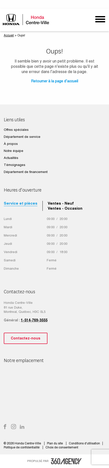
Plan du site (55, 443)
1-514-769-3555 (34, 320)
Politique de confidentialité (22, 447)
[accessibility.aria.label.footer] (66, 461)
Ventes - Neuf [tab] (61, 203)
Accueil (9, 35)
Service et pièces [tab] (20, 203)
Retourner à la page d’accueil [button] (54, 81)
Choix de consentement (61, 447)
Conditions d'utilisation (84, 443)
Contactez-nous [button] (25, 338)
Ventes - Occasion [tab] (65, 208)
